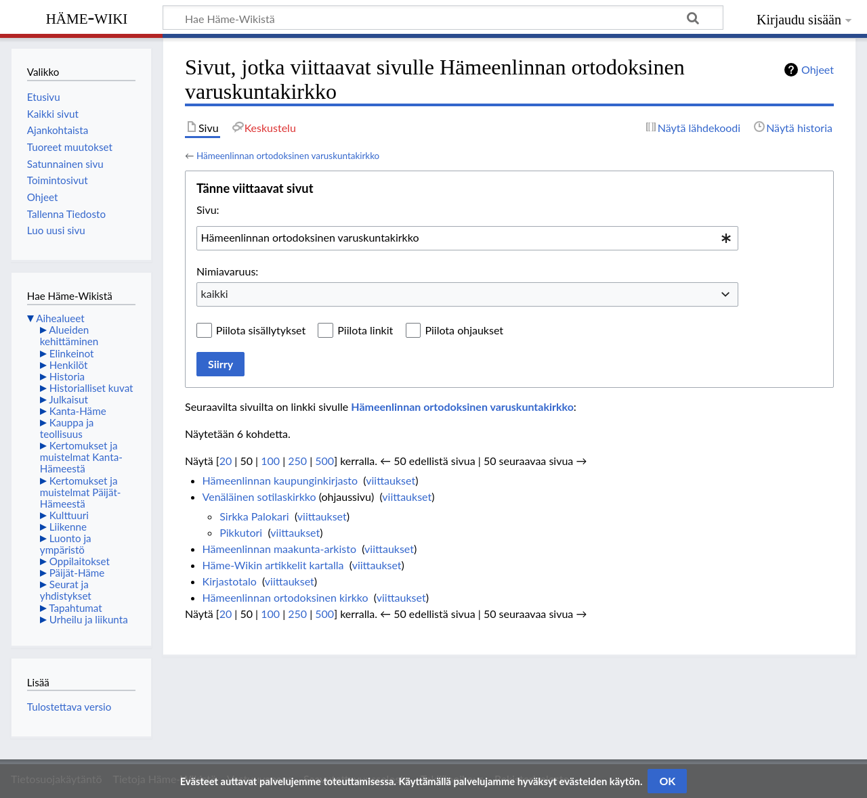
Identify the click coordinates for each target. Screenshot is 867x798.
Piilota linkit (365, 330)
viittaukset (390, 480)
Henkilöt (68, 365)
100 (270, 460)
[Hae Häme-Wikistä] (443, 17)
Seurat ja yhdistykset (65, 590)
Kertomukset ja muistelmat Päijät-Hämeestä (80, 492)
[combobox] (467, 238)
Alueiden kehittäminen (69, 335)
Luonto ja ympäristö (65, 544)
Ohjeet (817, 69)
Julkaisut (68, 399)
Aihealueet (60, 318)
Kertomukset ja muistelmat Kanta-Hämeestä (81, 456)
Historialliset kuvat (91, 388)
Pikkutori (240, 532)
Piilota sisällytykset (260, 330)
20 (225, 460)
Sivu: (207, 209)
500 (324, 460)
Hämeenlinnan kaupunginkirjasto (280, 480)
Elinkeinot (71, 353)
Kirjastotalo (230, 581)
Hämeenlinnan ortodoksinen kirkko (285, 597)
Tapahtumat (75, 608)
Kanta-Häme (77, 411)
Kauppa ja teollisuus (67, 428)
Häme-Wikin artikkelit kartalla (273, 564)
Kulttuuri (69, 515)
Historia (67, 376)
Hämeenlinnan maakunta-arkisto (279, 548)
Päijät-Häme (77, 573)
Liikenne (68, 526)
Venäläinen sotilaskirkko (259, 496)
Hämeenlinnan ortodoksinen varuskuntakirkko (287, 155)
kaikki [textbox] (214, 293)
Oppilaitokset (79, 561)
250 (297, 460)
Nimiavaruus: (227, 271)
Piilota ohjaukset (464, 330)
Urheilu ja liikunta (88, 619)
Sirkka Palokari (254, 516)
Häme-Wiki (87, 17)
